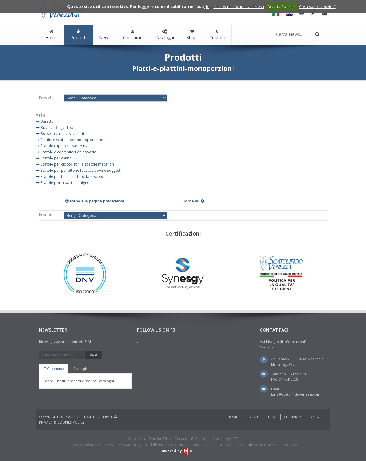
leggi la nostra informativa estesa (235, 6)
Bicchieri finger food (58, 127)
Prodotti (78, 34)
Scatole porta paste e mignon (66, 182)
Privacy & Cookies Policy (62, 422)
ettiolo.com (195, 451)
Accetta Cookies (281, 6)
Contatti (217, 34)
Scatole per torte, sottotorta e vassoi (72, 176)
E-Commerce (54, 369)
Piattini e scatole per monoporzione (71, 139)
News (104, 34)
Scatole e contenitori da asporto (68, 152)
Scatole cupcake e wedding (63, 145)
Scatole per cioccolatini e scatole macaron (77, 164)
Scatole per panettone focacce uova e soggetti (80, 170)
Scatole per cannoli (57, 158)
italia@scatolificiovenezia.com (295, 394)
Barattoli (48, 121)
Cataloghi (164, 34)
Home (51, 34)
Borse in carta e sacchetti (62, 133)
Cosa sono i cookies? (317, 6)
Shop (192, 34)
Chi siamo (133, 34)
